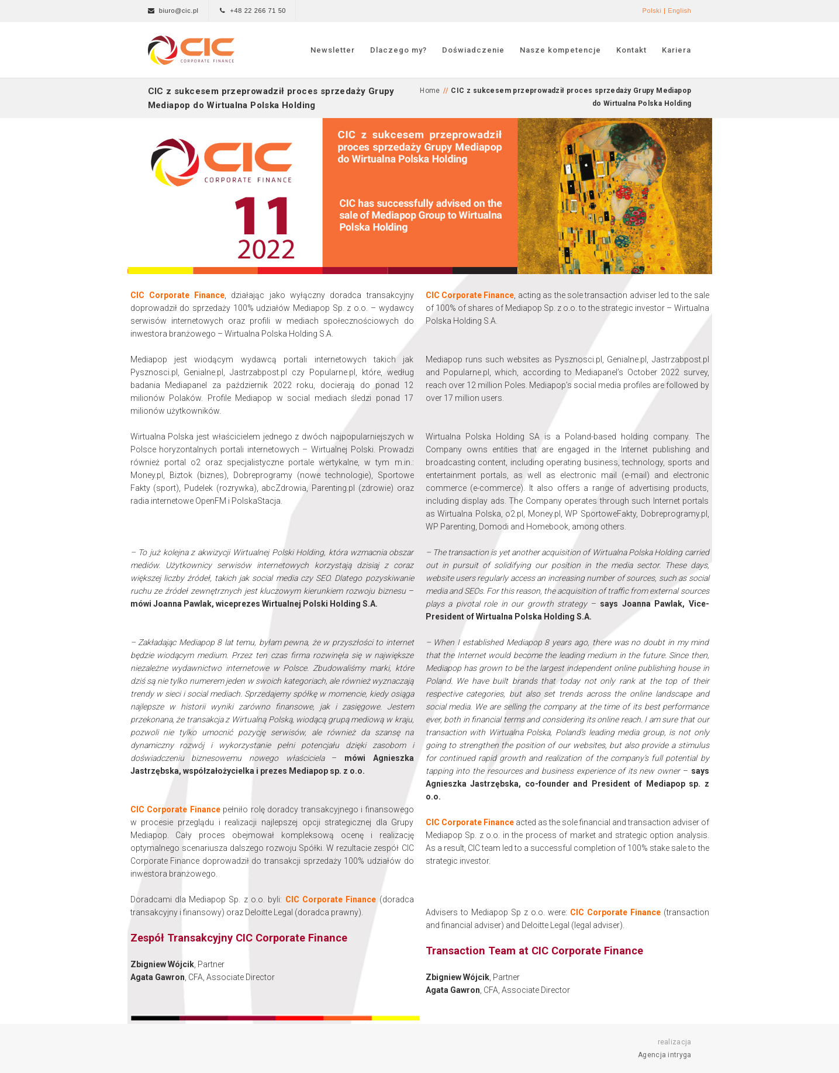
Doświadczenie (473, 50)
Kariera (676, 50)
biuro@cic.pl (179, 10)
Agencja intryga (665, 1055)
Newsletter (332, 50)
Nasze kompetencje (560, 50)
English (679, 10)
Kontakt (631, 50)
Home (430, 90)
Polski (651, 10)
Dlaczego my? (398, 50)
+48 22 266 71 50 (258, 10)
